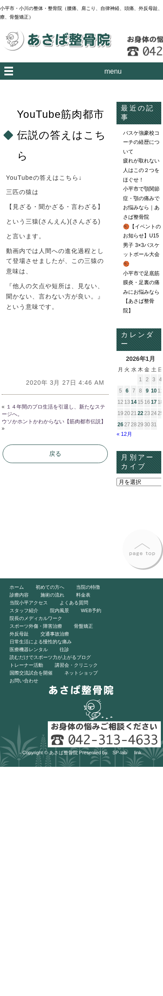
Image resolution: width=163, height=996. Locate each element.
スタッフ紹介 (24, 610)
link (138, 752)
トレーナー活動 (26, 665)
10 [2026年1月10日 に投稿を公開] (153, 391)
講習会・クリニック (76, 665)
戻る (55, 453)
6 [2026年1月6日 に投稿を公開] (127, 391)
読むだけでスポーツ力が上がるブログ (50, 657)
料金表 (83, 594)
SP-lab (120, 752)
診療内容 (19, 594)
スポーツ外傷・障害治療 (36, 626)
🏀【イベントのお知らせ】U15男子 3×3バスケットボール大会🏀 (142, 245)
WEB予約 (91, 610)
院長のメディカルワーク (36, 618)
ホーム (17, 587)
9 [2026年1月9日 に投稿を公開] (147, 391)
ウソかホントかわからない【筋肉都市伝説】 (54, 422)
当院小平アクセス (29, 602)
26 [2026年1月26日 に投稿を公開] (120, 425)
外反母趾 (19, 633)
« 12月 (124, 434)
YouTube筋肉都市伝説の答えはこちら (61, 135)
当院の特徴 (88, 587)
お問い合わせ (24, 680)
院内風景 (59, 610)
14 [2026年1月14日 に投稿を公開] (133, 402)
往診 (64, 649)
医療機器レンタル (29, 649)
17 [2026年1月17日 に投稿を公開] (153, 402)
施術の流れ (52, 594)
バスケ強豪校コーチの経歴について (141, 142)
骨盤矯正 (83, 626)
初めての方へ (50, 587)
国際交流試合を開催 (31, 672)
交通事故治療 (54, 633)
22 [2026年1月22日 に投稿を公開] (140, 413)
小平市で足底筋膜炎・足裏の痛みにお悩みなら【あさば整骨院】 (141, 292)
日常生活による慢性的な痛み (41, 641)
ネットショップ (81, 672)
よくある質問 (74, 602)
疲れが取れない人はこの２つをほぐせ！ (141, 170)
